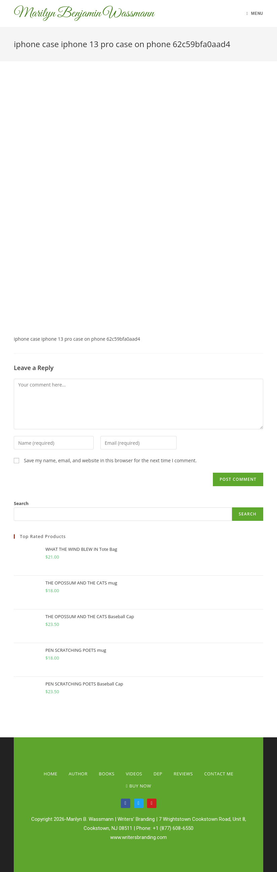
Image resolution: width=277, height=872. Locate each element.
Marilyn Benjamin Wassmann (84, 13)
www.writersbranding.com (138, 837)
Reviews (183, 774)
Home (50, 774)
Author (78, 774)
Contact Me (218, 774)
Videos (134, 774)
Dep (157, 774)
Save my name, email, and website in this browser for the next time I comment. (110, 460)
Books (106, 774)
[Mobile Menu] (254, 13)
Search (21, 503)
